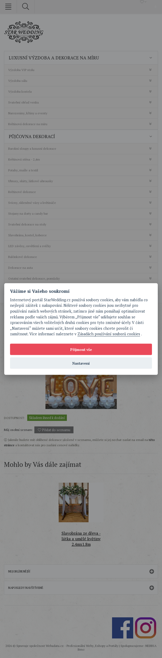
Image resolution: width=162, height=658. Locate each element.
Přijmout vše (81, 349)
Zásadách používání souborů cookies (108, 333)
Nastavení (81, 363)
